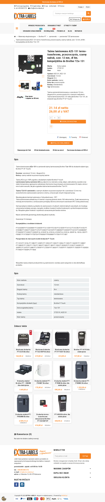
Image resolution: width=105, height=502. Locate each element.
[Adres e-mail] (67, 456)
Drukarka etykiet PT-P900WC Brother (82, 382)
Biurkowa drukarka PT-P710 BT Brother (62, 351)
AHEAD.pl (64, 495)
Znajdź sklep (35, 6)
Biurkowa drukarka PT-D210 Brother (23, 351)
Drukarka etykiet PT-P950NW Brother (23, 415)
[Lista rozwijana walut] (88, 7)
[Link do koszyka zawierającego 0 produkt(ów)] (86, 19)
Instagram (22, 484)
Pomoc (61, 6)
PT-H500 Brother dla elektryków (62, 415)
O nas (45, 6)
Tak (85, 456)
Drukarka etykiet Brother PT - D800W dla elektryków (23, 383)
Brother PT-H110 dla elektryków (81, 351)
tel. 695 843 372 (20, 8)
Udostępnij (61, 137)
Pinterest (83, 137)
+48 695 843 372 (23, 470)
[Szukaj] (72, 13)
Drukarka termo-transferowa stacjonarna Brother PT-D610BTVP (42, 418)
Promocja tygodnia (21, 6)
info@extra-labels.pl (36, 8)
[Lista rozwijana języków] (81, 7)
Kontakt (52, 6)
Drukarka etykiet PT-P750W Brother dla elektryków (62, 383)
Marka (49, 66)
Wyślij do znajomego (60, 143)
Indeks (49, 68)
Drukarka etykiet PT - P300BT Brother (43, 382)
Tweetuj (73, 137)
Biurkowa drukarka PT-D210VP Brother (42, 351)
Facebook (16, 484)
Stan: (49, 70)
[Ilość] (54, 118)
